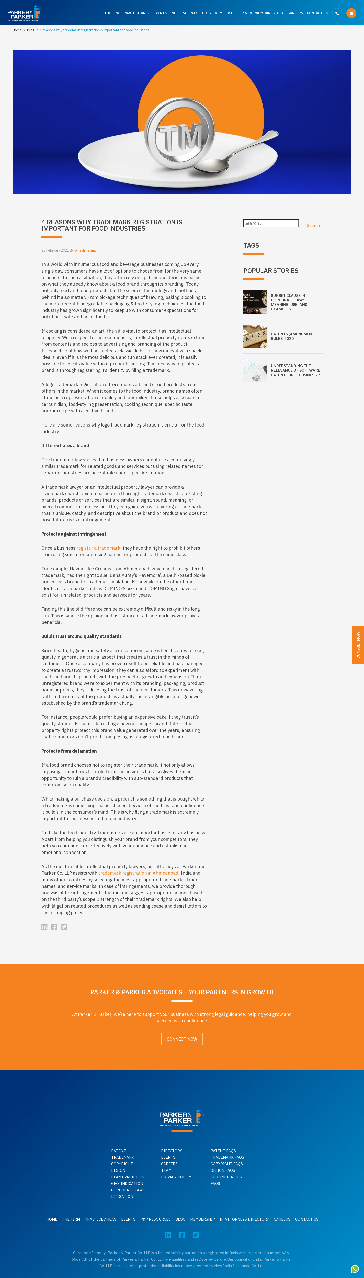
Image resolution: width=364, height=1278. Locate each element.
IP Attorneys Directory (262, 13)
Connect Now (182, 1039)
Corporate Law (127, 1190)
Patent (118, 1150)
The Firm (112, 13)
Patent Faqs (223, 1150)
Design (118, 1170)
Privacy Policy (176, 1177)
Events (160, 13)
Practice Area (137, 13)
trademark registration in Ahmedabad (138, 873)
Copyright (122, 1163)
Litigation (122, 1196)
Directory (171, 1150)
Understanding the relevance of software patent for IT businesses (296, 370)
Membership (226, 13)
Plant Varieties (127, 1177)
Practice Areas (100, 1219)
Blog (206, 13)
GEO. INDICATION (127, 1183)
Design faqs (223, 1170)
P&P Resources (184, 13)
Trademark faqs (227, 1157)
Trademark (122, 1157)
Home (17, 30)
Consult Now (358, 645)
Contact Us (317, 13)
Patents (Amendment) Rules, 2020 (293, 336)
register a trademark (98, 548)
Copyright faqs (227, 1163)
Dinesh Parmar (86, 250)
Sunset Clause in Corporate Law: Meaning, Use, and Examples (289, 302)
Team (166, 1170)
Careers (295, 13)
